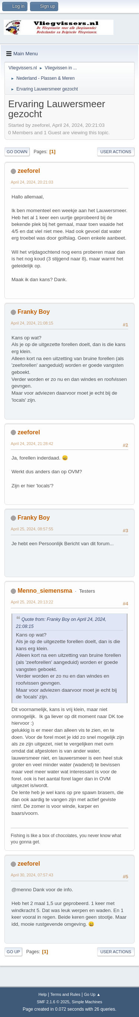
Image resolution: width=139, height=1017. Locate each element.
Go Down (17, 151)
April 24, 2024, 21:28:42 (32, 443)
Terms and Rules (65, 994)
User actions (115, 151)
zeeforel (28, 171)
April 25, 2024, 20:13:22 (32, 602)
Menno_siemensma (44, 591)
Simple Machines (87, 1002)
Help (43, 994)
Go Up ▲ (92, 994)
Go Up (13, 951)
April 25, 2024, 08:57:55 (32, 529)
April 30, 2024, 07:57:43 (32, 875)
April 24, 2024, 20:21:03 (32, 182)
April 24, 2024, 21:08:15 (32, 323)
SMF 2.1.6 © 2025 (53, 1002)
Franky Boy (33, 312)
